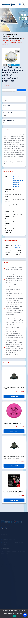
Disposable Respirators (15, 38)
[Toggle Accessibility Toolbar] (25, 615)
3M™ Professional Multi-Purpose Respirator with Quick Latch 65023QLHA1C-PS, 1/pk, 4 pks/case (14, 492)
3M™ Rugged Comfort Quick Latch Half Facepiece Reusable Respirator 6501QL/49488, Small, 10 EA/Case (14, 457)
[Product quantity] (9, 90)
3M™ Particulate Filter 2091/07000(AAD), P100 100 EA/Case (12, 422)
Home (3, 18)
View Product (14, 396)
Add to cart (21, 90)
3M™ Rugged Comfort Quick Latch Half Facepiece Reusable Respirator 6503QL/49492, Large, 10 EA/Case (14, 388)
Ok (14, 615)
